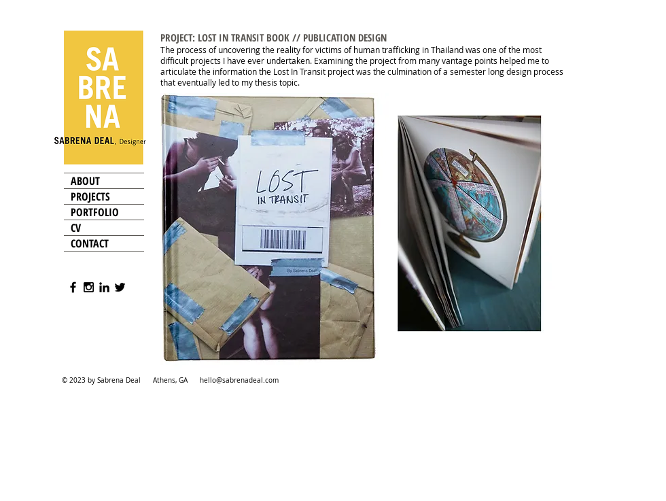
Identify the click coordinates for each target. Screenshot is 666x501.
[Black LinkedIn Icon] (104, 287)
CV (76, 227)
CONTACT (90, 243)
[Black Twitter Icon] (120, 287)
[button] (362, 231)
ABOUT (85, 180)
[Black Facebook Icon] (73, 287)
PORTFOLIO (95, 212)
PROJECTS (90, 196)
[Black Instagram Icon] (89, 287)
